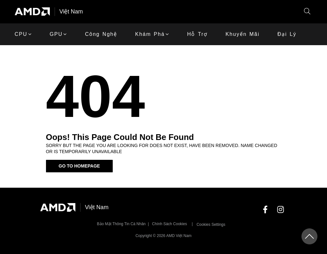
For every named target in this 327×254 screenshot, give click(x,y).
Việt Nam (71, 11)
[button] (307, 11)
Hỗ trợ (197, 34)
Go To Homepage (79, 165)
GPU (56, 34)
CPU (21, 34)
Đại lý (287, 34)
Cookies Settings (210, 224)
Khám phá (150, 34)
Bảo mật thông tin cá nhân (121, 224)
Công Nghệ (101, 34)
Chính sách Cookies (169, 224)
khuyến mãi (242, 34)
